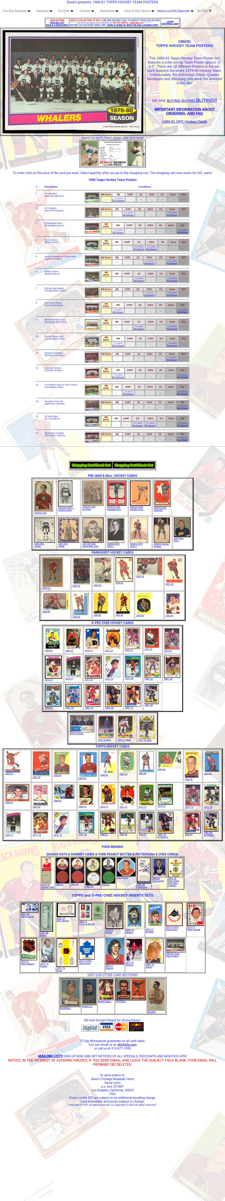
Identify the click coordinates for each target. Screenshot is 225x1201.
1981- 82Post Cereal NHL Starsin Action (175, 881)
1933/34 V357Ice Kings (92, 507)
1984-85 (146, 833)
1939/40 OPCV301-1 (116, 544)
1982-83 (53, 707)
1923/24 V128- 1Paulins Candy (66, 508)
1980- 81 (152, 678)
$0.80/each (182, 232)
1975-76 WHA (106, 739)
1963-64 (173, 615)
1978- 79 (61, 834)
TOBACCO (89, 1005)
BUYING (204, 11)
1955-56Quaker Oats (48, 885)
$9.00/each (128, 394)
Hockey (87, 11)
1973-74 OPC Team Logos (87, 961)
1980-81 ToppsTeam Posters (176, 953)
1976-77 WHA (126, 739)
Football (65, 11)
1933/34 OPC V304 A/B (162, 508)
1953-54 (103, 584)
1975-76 (53, 679)
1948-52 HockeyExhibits (162, 544)
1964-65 (192, 778)
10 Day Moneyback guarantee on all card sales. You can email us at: (112, 1043)
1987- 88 (151, 704)
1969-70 (73, 650)
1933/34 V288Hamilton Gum (140, 507)
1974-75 (172, 650)
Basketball (109, 11)
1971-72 (113, 649)
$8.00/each (118, 232)
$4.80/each (149, 295)
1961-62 (122, 614)
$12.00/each (118, 200)
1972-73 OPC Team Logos (174, 927)
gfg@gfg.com (127, 1045)
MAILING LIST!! (50, 1056)
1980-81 (108, 834)
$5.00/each (138, 425)
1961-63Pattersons (144, 885)
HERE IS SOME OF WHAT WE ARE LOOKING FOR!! (132, 25)
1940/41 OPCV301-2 (139, 544)
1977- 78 (41, 834)
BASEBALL (70, 1007)
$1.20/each (182, 377)
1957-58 (174, 583)
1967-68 (40, 806)
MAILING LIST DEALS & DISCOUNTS (57, 24)
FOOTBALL (130, 1000)
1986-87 (193, 834)
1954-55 (124, 582)
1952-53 (81, 585)
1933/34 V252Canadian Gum (117, 507)
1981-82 (127, 833)
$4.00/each (172, 263)
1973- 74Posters (47, 964)
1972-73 (132, 649)
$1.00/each (182, 408)
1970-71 (92, 649)
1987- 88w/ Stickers (211, 833)
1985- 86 (113, 707)
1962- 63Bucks (46, 933)
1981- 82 (172, 678)
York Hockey (126, 877)
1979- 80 (133, 677)
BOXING (156, 1011)
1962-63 (143, 614)
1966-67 (17, 801)
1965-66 (211, 773)
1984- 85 (93, 707)
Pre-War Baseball (17, 11)
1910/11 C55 (43, 512)
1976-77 (73, 678)
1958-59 (55, 610)
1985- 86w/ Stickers (165, 835)
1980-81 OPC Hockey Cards (184, 122)
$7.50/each (139, 249)
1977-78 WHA (146, 739)
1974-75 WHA (82, 733)
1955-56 (149, 575)
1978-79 (113, 678)
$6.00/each (128, 215)
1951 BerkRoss (182, 538)
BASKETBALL (106, 1000)
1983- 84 (73, 707)
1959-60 (80, 616)
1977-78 (93, 678)
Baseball (44, 11)
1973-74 (151, 648)
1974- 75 (193, 806)
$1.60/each (172, 215)
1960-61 (101, 614)
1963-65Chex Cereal (159, 878)
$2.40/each (172, 295)
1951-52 (52, 587)
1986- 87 (133, 707)
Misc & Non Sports (139, 11)
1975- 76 (212, 806)
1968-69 (52, 649)
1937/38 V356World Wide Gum (93, 544)
